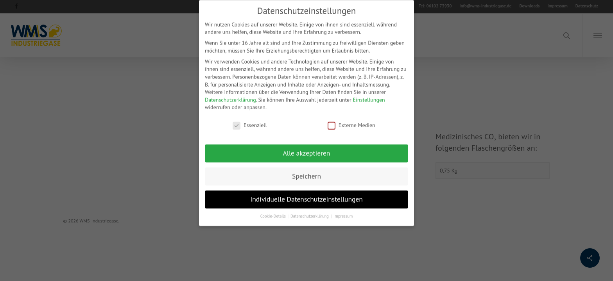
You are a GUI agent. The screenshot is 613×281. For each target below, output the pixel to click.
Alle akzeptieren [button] (306, 147)
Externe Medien (351, 120)
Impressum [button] (343, 210)
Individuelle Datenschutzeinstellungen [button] (306, 193)
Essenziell (250, 120)
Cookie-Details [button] (273, 210)
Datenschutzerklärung (230, 94)
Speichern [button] (306, 170)
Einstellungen (369, 94)
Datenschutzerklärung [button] (310, 210)
